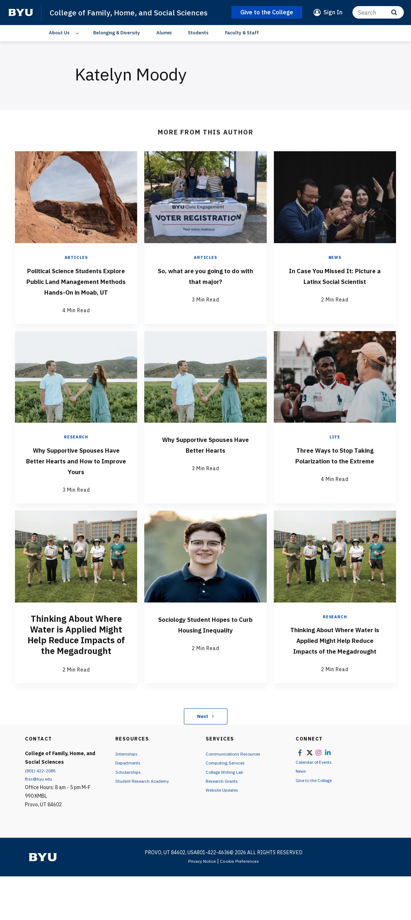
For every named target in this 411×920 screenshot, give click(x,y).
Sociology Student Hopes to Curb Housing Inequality (205, 662)
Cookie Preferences (242, 904)
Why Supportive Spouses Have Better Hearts (205, 478)
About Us (59, 44)
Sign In (333, 18)
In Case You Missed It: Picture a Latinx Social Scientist (335, 292)
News (335, 269)
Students (198, 44)
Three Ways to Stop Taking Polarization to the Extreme (335, 493)
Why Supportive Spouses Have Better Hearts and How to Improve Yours (76, 493)
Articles (76, 269)
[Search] (378, 18)
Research (76, 470)
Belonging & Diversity (116, 44)
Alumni (163, 44)
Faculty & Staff (242, 44)
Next (205, 759)
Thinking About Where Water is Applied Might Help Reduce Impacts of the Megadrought (335, 678)
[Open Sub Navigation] (78, 44)
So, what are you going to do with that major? (205, 287)
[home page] (20, 18)
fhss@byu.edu (40, 823)
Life (334, 470)
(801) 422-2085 (42, 814)
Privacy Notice (199, 904)
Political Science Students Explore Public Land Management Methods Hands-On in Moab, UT (76, 303)
